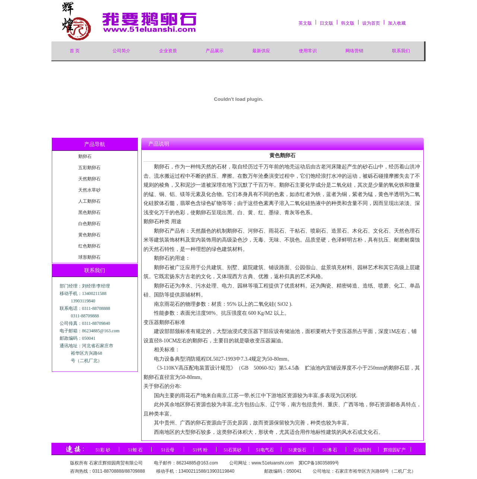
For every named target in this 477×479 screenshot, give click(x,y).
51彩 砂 (103, 449)
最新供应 (261, 50)
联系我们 (401, 50)
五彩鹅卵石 (89, 167)
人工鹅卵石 (89, 201)
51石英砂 (232, 449)
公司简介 (121, 50)
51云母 (167, 449)
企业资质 (168, 50)
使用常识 (308, 50)
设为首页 (371, 23)
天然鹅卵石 (89, 178)
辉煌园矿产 (394, 449)
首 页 (75, 50)
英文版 (305, 23)
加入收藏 (397, 23)
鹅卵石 (85, 156)
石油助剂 (362, 449)
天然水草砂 (89, 190)
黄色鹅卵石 (89, 234)
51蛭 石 (135, 449)
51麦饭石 (297, 449)
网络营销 (354, 50)
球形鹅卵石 (89, 257)
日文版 (326, 23)
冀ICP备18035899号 (318, 463)
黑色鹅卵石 (89, 212)
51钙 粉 (200, 449)
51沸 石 (330, 449)
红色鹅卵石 (89, 246)
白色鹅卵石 (89, 223)
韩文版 (347, 23)
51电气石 (265, 449)
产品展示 (215, 50)
